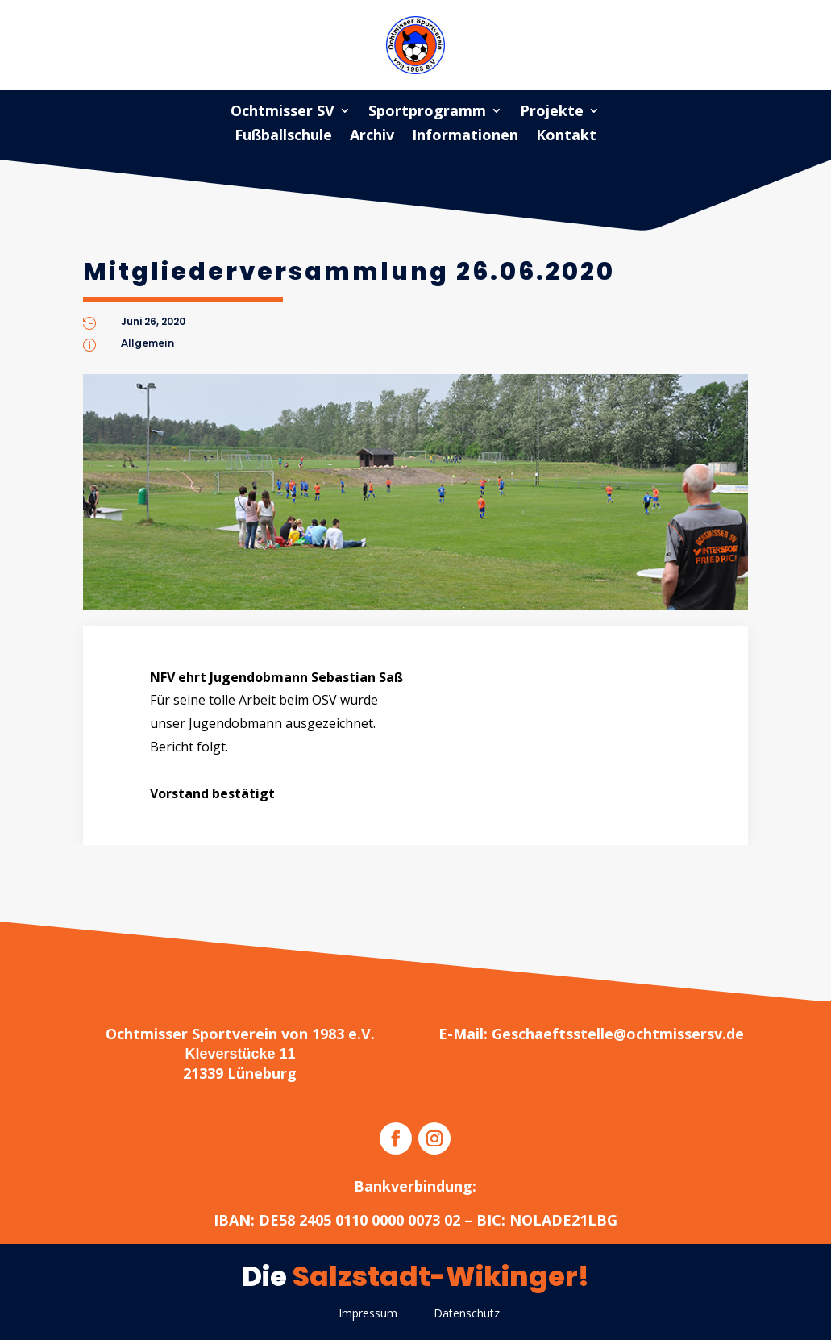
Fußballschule (283, 136)
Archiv (372, 136)
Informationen (465, 136)
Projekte (552, 112)
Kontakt (566, 136)
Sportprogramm (427, 112)
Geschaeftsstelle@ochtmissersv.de (618, 1033)
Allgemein (147, 343)
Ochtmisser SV (282, 112)
